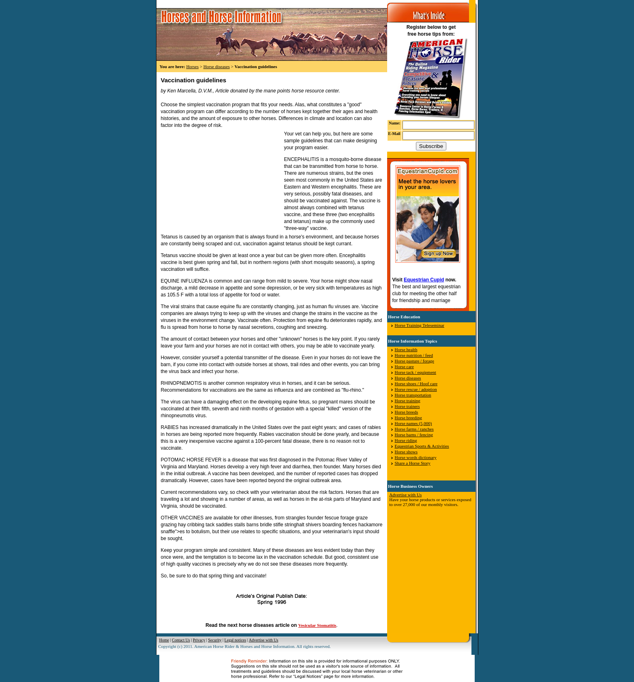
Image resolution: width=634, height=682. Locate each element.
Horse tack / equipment (415, 372)
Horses (192, 66)
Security (214, 640)
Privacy (199, 640)
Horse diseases (216, 66)
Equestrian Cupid (424, 280)
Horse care (404, 366)
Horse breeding (408, 417)
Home (164, 640)
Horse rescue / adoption (416, 389)
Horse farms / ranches (414, 429)
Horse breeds (406, 412)
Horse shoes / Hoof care (416, 383)
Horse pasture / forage (414, 360)
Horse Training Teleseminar (419, 325)
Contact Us (181, 640)
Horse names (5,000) (413, 423)
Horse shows (406, 451)
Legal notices (235, 640)
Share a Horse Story (413, 463)
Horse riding (406, 440)
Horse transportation (413, 394)
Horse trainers (407, 406)
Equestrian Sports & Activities (422, 446)
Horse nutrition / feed (414, 355)
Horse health (406, 349)
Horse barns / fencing (414, 434)
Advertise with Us (405, 494)
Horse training (407, 400)
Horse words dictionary (416, 457)
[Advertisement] (222, 181)
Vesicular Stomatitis (317, 625)
